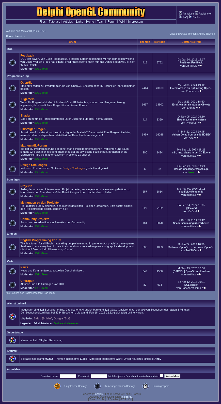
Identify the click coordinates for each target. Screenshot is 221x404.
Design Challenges (33, 165)
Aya (191, 137)
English (12, 233)
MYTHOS (191, 65)
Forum (112, 21)
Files (42, 21)
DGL (10, 48)
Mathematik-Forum (33, 145)
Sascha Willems (191, 287)
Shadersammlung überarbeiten (191, 223)
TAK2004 (191, 250)
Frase (191, 172)
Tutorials (54, 21)
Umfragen (27, 281)
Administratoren (42, 323)
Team (100, 21)
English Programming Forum (40, 240)
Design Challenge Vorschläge (191, 169)
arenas (191, 107)
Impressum (135, 21)
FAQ (183, 17)
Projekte (26, 186)
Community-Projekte (34, 219)
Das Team (49, 293)
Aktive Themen (206, 33)
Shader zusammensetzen (191, 119)
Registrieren (203, 13)
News (24, 267)
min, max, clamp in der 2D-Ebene (191, 152)
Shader (25, 115)
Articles (68, 21)
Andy (157, 358)
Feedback (27, 55)
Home (90, 21)
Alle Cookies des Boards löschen (24, 293)
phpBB (99, 394)
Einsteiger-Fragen (33, 129)
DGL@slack (191, 285)
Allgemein (27, 99)
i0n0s (191, 211)
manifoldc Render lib (191, 191)
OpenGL (26, 82)
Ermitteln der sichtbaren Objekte (191, 104)
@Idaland (191, 208)
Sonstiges (13, 179)
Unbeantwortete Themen (183, 33)
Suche (194, 17)
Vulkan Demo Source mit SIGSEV (191, 134)
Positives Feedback (191, 62)
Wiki (122, 21)
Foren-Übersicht (15, 36)
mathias (191, 155)
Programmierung (18, 76)
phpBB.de (126, 396)
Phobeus (191, 91)
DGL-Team (41, 68)
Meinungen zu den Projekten (40, 202)
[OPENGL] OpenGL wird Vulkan (191, 271)
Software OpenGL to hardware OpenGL (191, 247)
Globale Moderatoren (66, 323)
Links (79, 21)
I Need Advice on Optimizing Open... (191, 88)
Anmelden (186, 13)
